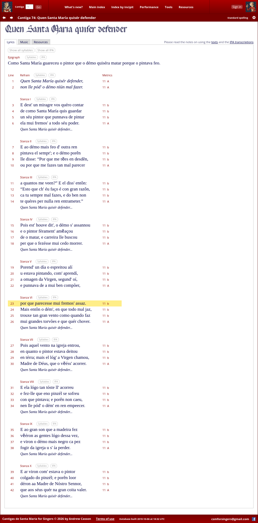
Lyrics (10, 42)
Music (24, 42)
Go (38, 7)
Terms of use (105, 519)
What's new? (74, 7)
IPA (43, 57)
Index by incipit (122, 7)
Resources (186, 7)
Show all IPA (45, 50)
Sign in (237, 7)
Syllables (31, 57)
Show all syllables (21, 50)
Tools (168, 7)
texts (214, 42)
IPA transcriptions (242, 42)
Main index (97, 7)
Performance (149, 7)
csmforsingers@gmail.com (230, 519)
